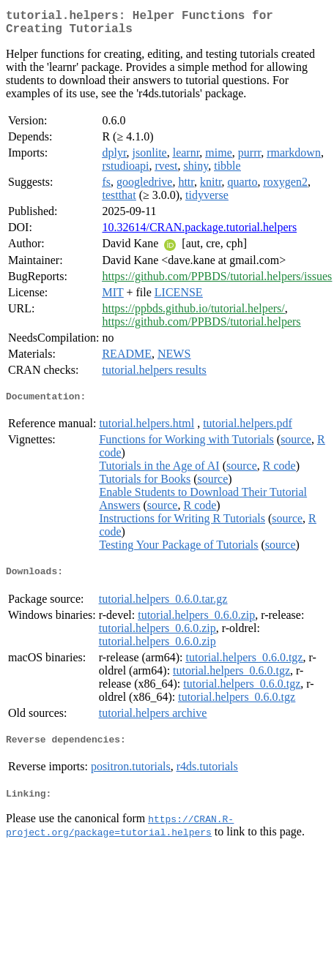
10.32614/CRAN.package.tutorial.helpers (199, 233)
